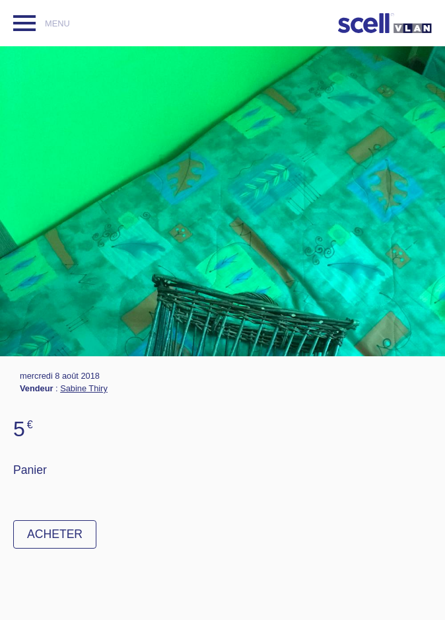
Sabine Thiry (84, 388)
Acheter (55, 534)
